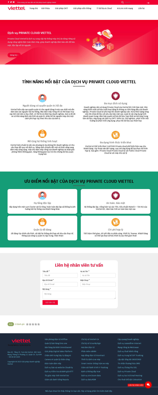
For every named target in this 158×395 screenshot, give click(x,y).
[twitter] (11, 2)
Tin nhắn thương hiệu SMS (129, 363)
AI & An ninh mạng (126, 8)
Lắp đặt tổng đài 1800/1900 (129, 359)
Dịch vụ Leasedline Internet (129, 343)
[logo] (16, 10)
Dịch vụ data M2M (88, 379)
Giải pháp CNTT (62, 8)
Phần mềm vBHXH (88, 351)
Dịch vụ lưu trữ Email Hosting (130, 375)
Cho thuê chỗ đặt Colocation (130, 379)
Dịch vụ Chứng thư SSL (127, 367)
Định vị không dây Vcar (90, 371)
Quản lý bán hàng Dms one (56, 343)
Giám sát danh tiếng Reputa (57, 379)
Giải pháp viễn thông (83, 8)
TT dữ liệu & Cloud (105, 8)
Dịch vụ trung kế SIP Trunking (130, 355)
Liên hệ (141, 8)
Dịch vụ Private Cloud (127, 371)
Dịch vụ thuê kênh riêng (128, 351)
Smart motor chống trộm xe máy (95, 363)
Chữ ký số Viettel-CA (90, 339)
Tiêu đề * (46, 271)
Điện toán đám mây (53, 363)
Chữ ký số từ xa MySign (91, 343)
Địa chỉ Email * (48, 280)
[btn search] (148, 3)
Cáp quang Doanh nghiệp (128, 339)
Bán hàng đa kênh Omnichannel (58, 347)
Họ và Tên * (84, 271)
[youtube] (14, 2)
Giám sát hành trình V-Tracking (94, 367)
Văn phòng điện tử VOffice (56, 339)
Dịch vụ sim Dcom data (91, 375)
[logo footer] (25, 342)
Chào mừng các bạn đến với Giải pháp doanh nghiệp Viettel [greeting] (36, 2)
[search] (135, 2)
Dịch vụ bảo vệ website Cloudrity (59, 367)
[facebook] (8, 2)
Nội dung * (47, 289)
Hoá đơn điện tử (87, 347)
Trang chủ (34, 8)
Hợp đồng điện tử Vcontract (93, 355)
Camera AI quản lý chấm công (57, 359)
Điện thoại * (85, 280)
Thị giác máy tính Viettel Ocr (57, 375)
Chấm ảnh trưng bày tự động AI (58, 355)
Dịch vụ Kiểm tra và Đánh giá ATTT (59, 371)
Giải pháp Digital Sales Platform (58, 351)
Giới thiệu (46, 8)
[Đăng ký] (14, 55)
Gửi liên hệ (50, 302)
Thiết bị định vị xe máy (90, 359)
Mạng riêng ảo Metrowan (128, 347)
